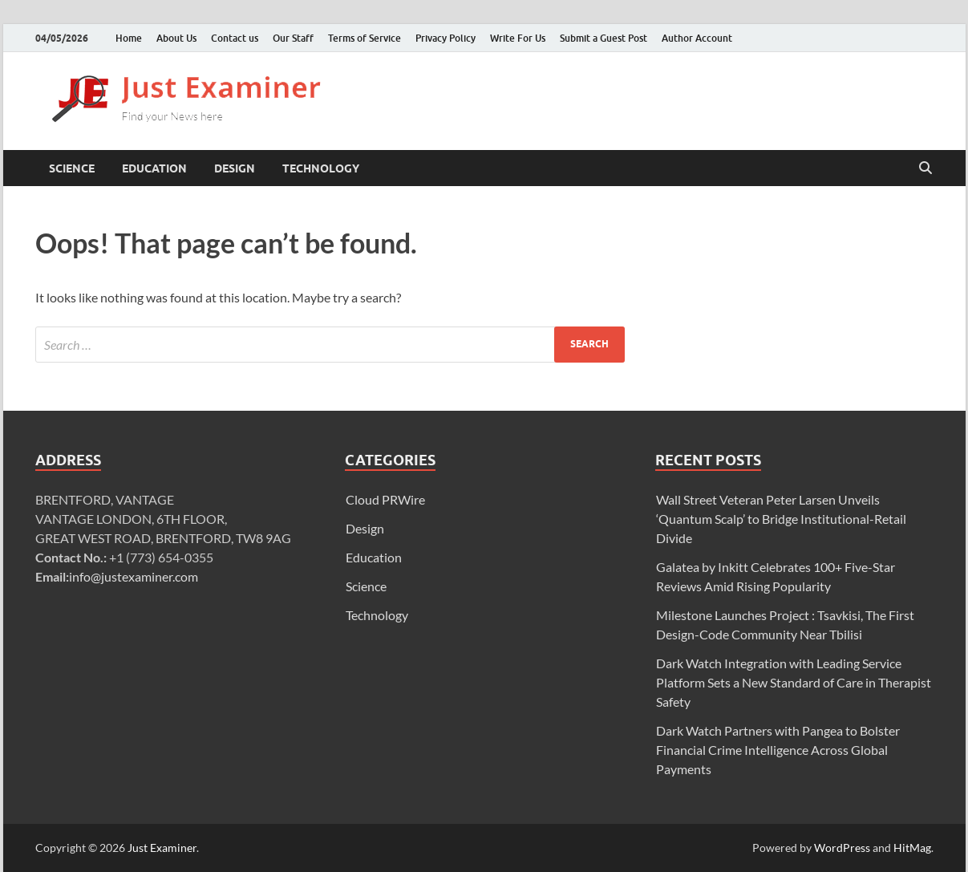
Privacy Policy (445, 38)
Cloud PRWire (385, 499)
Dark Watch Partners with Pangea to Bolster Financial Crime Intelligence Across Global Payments (778, 750)
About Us (176, 38)
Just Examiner (162, 847)
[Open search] (925, 168)
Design (234, 168)
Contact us (234, 38)
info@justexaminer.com (133, 576)
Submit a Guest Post (603, 38)
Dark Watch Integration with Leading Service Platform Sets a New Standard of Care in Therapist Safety (793, 682)
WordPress (842, 847)
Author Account (697, 38)
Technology (320, 168)
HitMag (912, 847)
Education (154, 168)
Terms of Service (364, 38)
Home (128, 38)
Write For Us (517, 38)
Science (72, 168)
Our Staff (293, 38)
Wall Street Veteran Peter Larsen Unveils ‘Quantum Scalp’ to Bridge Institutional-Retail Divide (781, 519)
